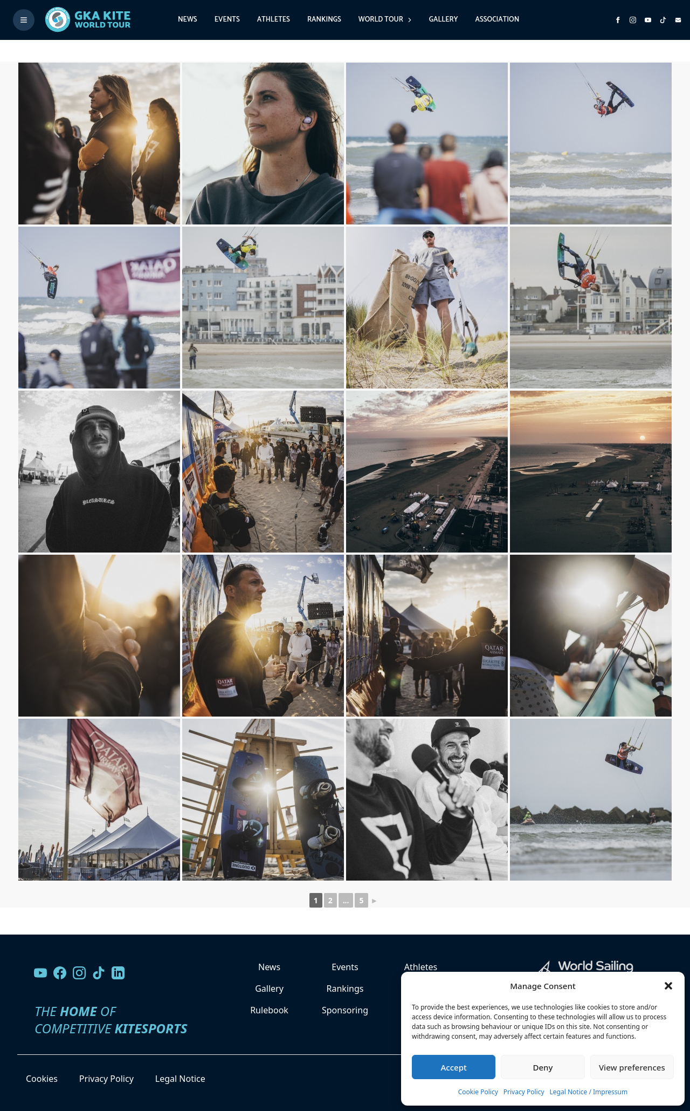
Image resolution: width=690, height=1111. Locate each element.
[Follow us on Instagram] (633, 20)
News (187, 19)
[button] (668, 985)
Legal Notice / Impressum (589, 1091)
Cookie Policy (478, 1091)
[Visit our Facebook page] (59, 972)
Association (497, 19)
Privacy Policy (523, 1091)
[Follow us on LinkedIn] (118, 972)
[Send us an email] (678, 20)
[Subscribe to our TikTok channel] (663, 20)
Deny (543, 1067)
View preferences (632, 1067)
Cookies (42, 1079)
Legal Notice (180, 1079)
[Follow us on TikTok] (98, 972)
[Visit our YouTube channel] (40, 972)
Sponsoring (345, 1010)
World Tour (385, 19)
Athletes (273, 19)
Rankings (324, 19)
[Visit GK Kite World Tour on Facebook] (618, 20)
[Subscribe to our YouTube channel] (648, 20)
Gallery (443, 19)
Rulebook (269, 1010)
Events (227, 19)
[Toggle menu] (23, 20)
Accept (454, 1067)
